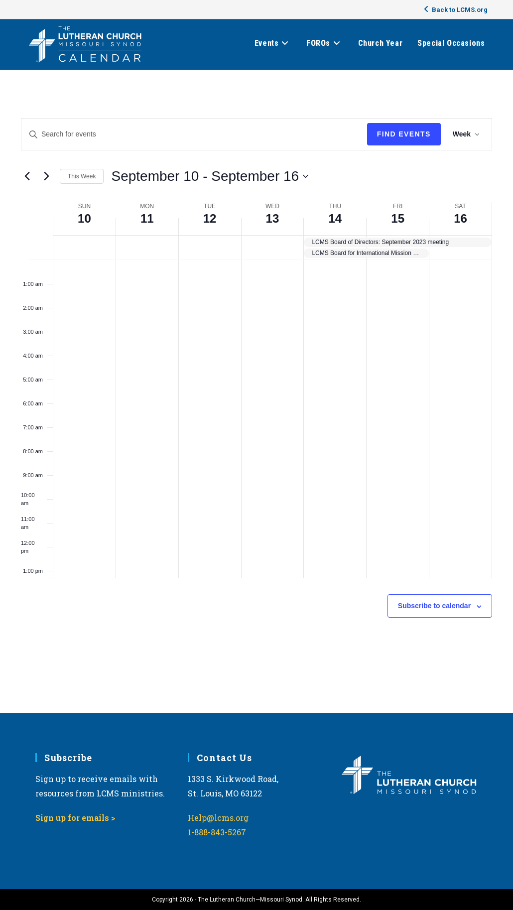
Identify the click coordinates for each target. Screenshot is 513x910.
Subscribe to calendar (434, 606)
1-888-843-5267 (217, 832)
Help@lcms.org (218, 817)
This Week (82, 176)
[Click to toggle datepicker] (209, 176)
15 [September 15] (397, 218)
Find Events (404, 134)
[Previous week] (27, 176)
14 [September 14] (335, 218)
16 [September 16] (460, 218)
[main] (256, 391)
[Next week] (46, 176)
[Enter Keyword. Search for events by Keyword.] (194, 134)
